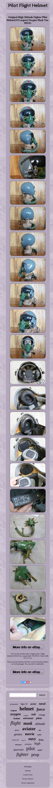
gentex (18, 734)
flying (41, 740)
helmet (27, 708)
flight (15, 723)
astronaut (28, 718)
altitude (40, 724)
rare (39, 734)
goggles (26, 715)
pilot (30, 748)
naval (42, 703)
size (39, 730)
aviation (28, 744)
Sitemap (28, 771)
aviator (29, 728)
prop (35, 754)
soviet (33, 704)
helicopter (18, 744)
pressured (14, 704)
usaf (40, 750)
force (41, 709)
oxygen (15, 714)
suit (33, 714)
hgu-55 (24, 740)
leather (17, 718)
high (37, 743)
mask (27, 723)
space (17, 730)
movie (29, 734)
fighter (22, 754)
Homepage (28, 767)
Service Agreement (27, 783)
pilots (39, 718)
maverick (15, 740)
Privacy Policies (27, 779)
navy (32, 739)
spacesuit (18, 749)
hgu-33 (24, 704)
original (14, 711)
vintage (42, 715)
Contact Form (27, 775)
